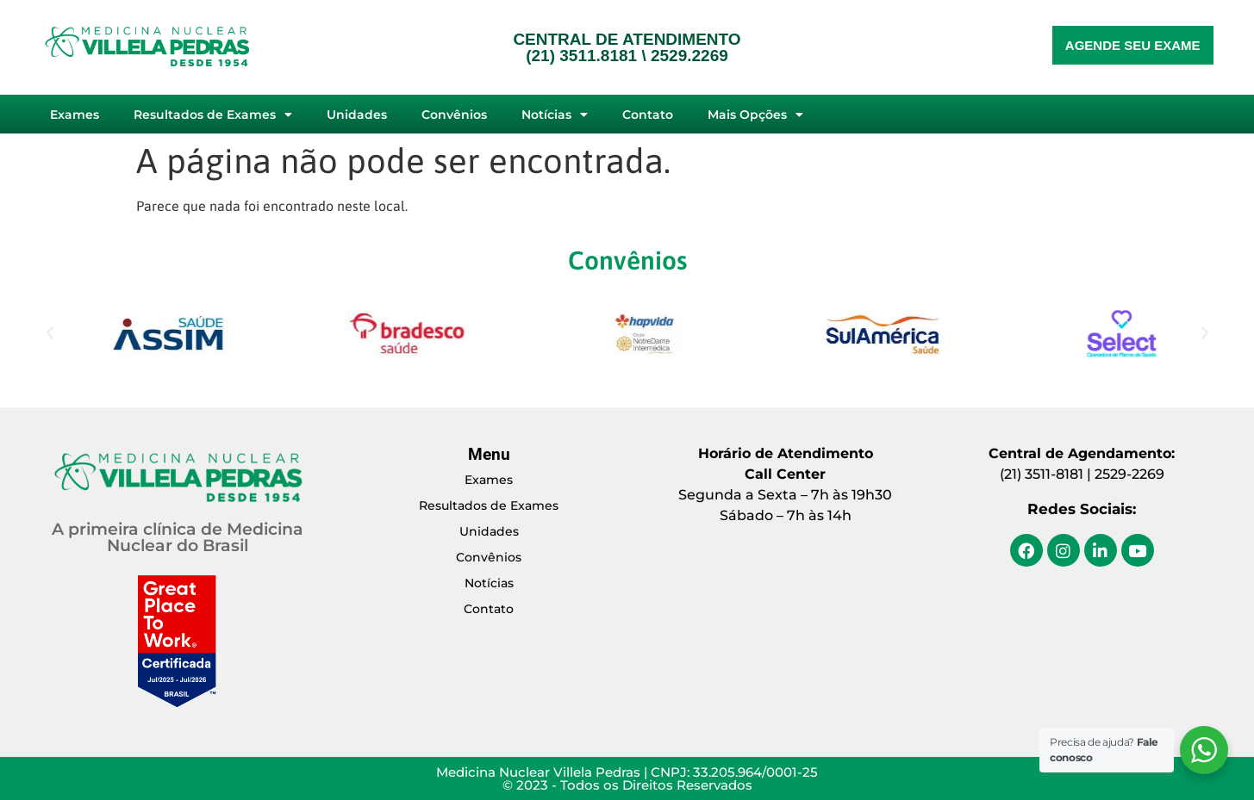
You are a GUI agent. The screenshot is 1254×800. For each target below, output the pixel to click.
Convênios (454, 114)
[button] (50, 333)
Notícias (554, 114)
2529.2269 (689, 56)
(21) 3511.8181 (581, 56)
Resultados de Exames (213, 114)
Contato (647, 114)
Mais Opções (755, 114)
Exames (74, 114)
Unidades (357, 114)
